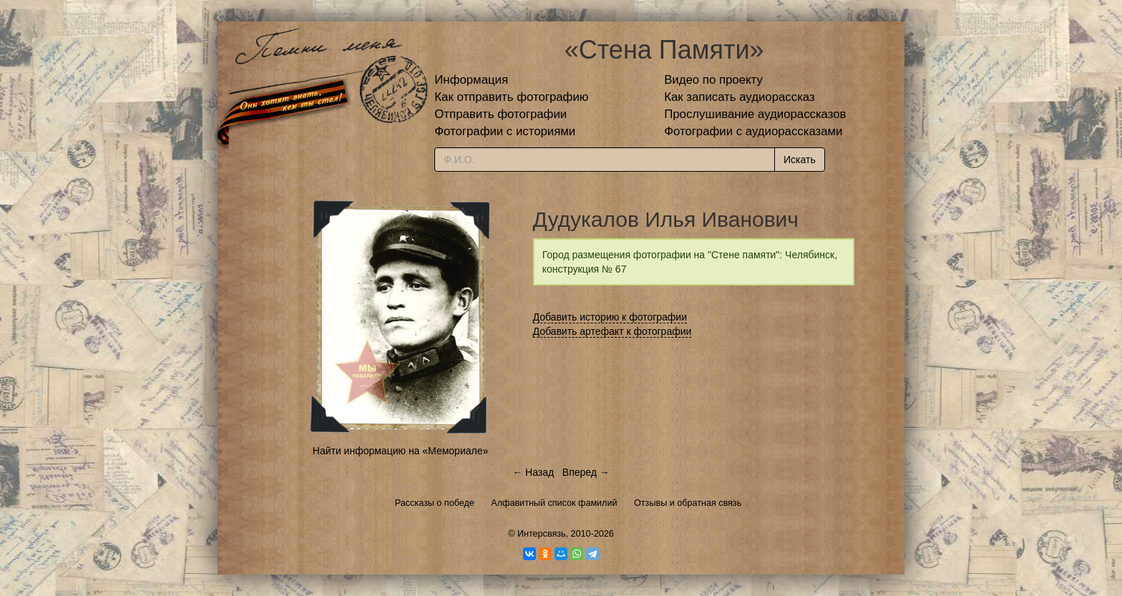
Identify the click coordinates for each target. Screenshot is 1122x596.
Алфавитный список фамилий (554, 503)
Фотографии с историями (504, 131)
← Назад (533, 472)
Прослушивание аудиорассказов (755, 114)
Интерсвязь (541, 534)
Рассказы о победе (434, 503)
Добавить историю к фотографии (610, 317)
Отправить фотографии (500, 114)
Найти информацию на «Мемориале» (400, 450)
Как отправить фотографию (511, 97)
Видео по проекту (713, 80)
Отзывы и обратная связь (687, 503)
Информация (471, 80)
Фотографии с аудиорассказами (753, 131)
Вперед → (586, 472)
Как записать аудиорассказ (739, 97)
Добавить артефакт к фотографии (612, 331)
